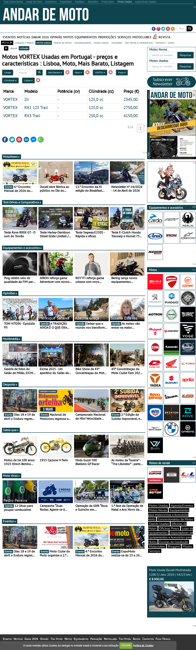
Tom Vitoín (56, 639)
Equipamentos (86, 37)
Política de (143, 645)
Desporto (10, 384)
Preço (122, 72)
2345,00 (131, 99)
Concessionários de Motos (175, 519)
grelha (13, 48)
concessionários (82, 42)
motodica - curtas (165, 42)
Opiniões (10, 293)
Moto (78, 72)
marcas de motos (62, 42)
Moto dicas (11, 476)
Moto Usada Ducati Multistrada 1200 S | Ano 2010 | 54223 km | (171, 589)
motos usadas (43, 42)
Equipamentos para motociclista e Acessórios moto (168, 514)
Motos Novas (158, 510)
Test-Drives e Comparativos (22, 202)
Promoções (107, 37)
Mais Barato (55, 72)
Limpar (7, 72)
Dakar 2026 (40, 37)
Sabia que (11, 430)
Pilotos (187, 546)
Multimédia (12, 339)
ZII (26, 99)
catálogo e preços (24, 42)
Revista (164, 37)
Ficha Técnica (163, 639)
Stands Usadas (159, 524)
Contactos (148, 639)
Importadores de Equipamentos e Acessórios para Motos (170, 537)
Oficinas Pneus (169, 528)
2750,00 (131, 107)
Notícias (23, 37)
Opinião (56, 37)
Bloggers (174, 546)
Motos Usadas (158, 505)
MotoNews (11, 157)
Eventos (9, 37)
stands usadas (101, 42)
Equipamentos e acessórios (22, 248)
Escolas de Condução (173, 542)
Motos (68, 37)
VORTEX (100, 72)
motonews (116, 42)
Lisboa (28, 80)
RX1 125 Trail (36, 107)
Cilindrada (10, 80)
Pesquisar (185, 55)
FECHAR (125, 645)
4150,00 (131, 115)
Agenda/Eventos (182, 505)
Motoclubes (141, 37)
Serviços (124, 37)
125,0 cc (96, 99)
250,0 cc (96, 115)
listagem (24, 48)
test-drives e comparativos (139, 42)
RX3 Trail (32, 115)
